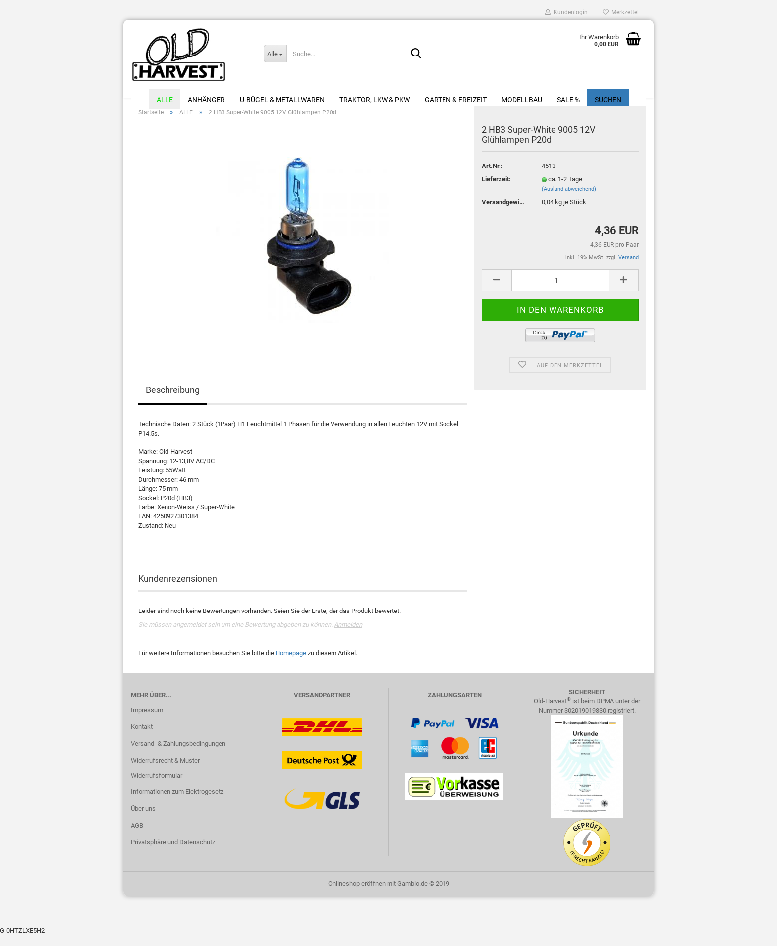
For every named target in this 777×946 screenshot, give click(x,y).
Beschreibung (173, 401)
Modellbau (521, 100)
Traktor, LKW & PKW (374, 100)
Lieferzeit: (496, 190)
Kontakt (142, 737)
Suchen (608, 100)
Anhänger (206, 100)
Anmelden (348, 635)
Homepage (291, 664)
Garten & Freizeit (456, 100)
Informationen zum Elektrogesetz (177, 803)
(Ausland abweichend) (569, 200)
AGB (137, 836)
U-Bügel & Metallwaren (282, 100)
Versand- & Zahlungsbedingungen (178, 754)
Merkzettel (621, 12)
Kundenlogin (566, 12)
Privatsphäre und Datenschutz (173, 853)
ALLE (165, 100)
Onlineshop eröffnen (357, 894)
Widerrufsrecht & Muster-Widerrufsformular (166, 779)
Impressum (147, 720)
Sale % (568, 100)
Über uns (143, 819)
